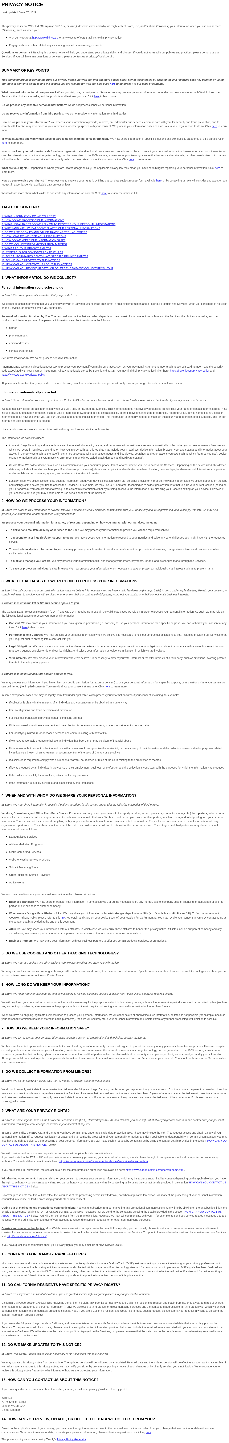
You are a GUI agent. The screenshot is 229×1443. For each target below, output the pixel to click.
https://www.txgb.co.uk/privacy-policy (23, 374)
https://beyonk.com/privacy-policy (189, 370)
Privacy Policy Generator (71, 1439)
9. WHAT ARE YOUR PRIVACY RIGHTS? (26, 248)
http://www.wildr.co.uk (45, 37)
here (148, 1432)
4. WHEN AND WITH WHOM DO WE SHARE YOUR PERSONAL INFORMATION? (51, 228)
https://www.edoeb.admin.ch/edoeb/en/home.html (155, 1169)
